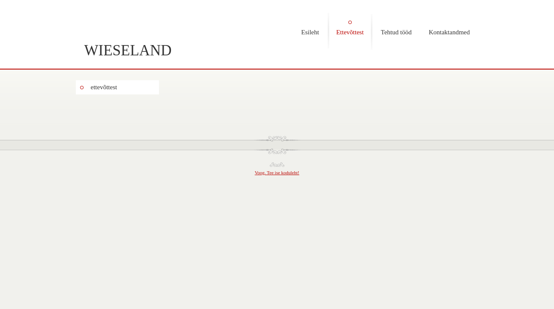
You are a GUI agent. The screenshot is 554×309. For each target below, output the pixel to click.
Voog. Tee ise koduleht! (277, 172)
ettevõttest (104, 87)
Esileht (310, 32)
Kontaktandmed (449, 32)
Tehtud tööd (396, 32)
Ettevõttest (350, 32)
